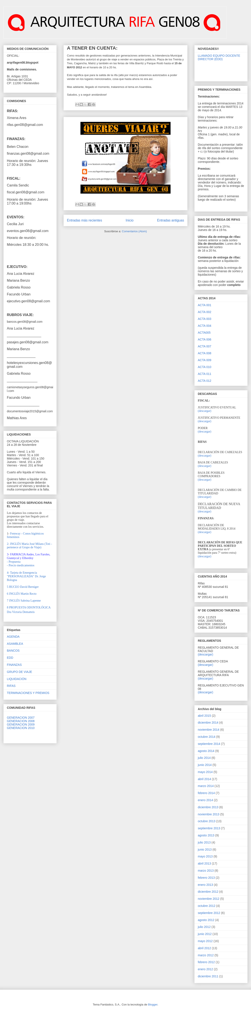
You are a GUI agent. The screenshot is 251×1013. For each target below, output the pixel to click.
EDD (10, 657)
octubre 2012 (206, 906)
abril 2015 (204, 715)
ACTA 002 (204, 312)
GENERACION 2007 (21, 717)
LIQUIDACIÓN (16, 679)
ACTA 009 (204, 360)
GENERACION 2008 (21, 721)
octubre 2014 (206, 736)
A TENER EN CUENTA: (92, 48)
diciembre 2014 (208, 722)
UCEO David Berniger (23, 586)
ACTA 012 (204, 380)
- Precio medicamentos (20, 565)
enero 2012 (205, 969)
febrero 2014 (206, 793)
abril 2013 (204, 863)
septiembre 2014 (209, 744)
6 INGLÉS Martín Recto (21, 593)
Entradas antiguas (170, 220)
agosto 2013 (206, 835)
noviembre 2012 (208, 898)
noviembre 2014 (208, 729)
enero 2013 (205, 884)
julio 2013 (204, 842)
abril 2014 (204, 779)
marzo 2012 (206, 955)
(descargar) (204, 411)
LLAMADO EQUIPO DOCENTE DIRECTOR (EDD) (219, 57)
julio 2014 (204, 757)
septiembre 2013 (209, 828)
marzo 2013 (206, 870)
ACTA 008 (204, 353)
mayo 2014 (205, 772)
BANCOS (13, 650)
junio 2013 (205, 849)
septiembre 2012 (209, 913)
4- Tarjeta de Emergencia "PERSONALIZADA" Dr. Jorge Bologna (26, 576)
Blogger (152, 1004)
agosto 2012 (206, 920)
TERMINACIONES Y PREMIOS (28, 693)
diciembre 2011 (208, 976)
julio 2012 (204, 927)
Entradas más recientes (84, 220)
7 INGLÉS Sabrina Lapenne (24, 600)
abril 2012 (204, 948)
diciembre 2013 (208, 807)
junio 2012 (205, 934)
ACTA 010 (204, 367)
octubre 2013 (206, 821)
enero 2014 (205, 800)
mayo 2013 (205, 856)
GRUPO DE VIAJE (19, 672)
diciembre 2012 (208, 891)
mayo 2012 (205, 941)
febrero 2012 (206, 962)
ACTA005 (204, 332)
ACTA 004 (204, 325)
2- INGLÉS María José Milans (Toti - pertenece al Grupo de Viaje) (29, 545)
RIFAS (11, 686)
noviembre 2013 (208, 814)
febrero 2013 (206, 877)
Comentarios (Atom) (134, 231)
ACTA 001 (204, 305)
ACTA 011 (204, 374)
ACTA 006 (204, 339)
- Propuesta (13, 561)
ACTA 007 (204, 346)
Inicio (129, 220)
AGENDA (13, 636)
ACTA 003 (204, 319)
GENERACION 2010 (21, 728)
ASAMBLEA (15, 643)
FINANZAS (14, 664)
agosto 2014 (206, 751)
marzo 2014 (206, 786)
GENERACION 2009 (21, 724)
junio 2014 (205, 765)
